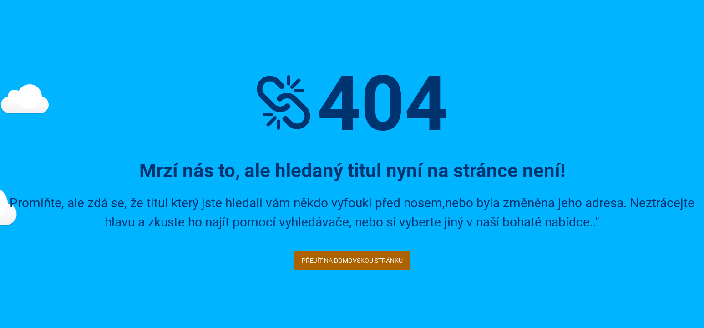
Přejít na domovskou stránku (352, 260)
